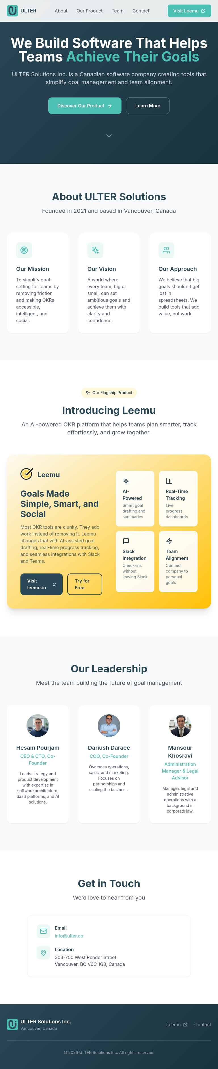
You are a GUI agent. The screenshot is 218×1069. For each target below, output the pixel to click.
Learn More (147, 106)
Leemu (176, 1024)
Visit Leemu (189, 11)
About (61, 11)
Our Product (89, 11)
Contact (141, 11)
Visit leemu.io (41, 584)
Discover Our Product (84, 106)
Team (117, 11)
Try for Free (82, 584)
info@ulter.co (69, 936)
